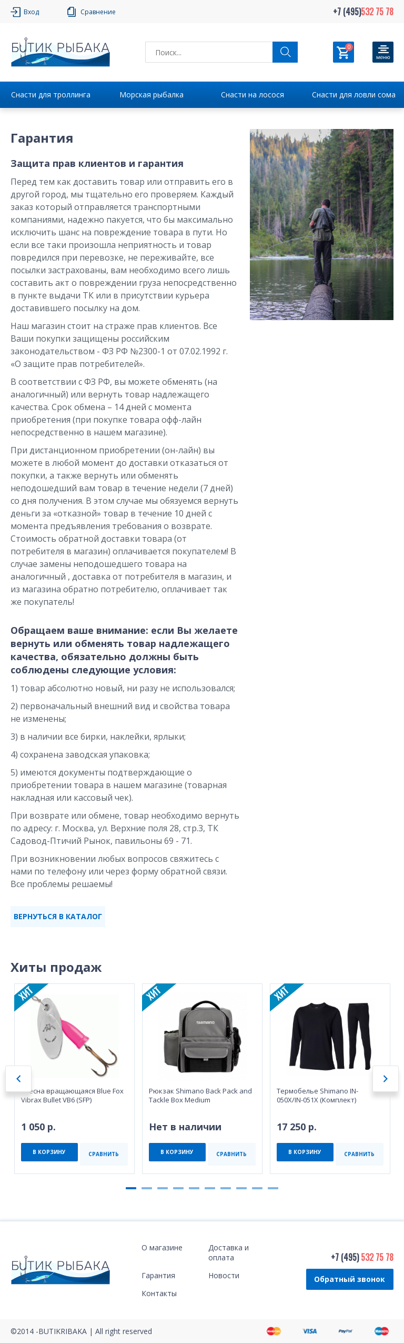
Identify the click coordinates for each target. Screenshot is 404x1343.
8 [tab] (241, 1188)
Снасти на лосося (252, 94)
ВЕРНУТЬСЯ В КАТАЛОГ (58, 916)
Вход (31, 11)
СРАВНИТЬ (103, 1154)
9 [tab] (257, 1188)
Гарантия (158, 1275)
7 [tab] (225, 1188)
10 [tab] (273, 1188)
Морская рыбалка (151, 94)
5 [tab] (194, 1188)
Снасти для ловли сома (354, 94)
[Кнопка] (382, 52)
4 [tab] (178, 1188)
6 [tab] (210, 1188)
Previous (18, 1079)
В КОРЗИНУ (49, 1152)
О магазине (162, 1247)
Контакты (159, 1293)
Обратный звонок (349, 1279)
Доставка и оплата (228, 1252)
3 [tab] (162, 1188)
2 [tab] (147, 1188)
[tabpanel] (74, 1078)
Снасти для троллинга (50, 94)
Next (385, 1079)
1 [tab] (131, 1188)
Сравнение (98, 11)
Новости (223, 1275)
